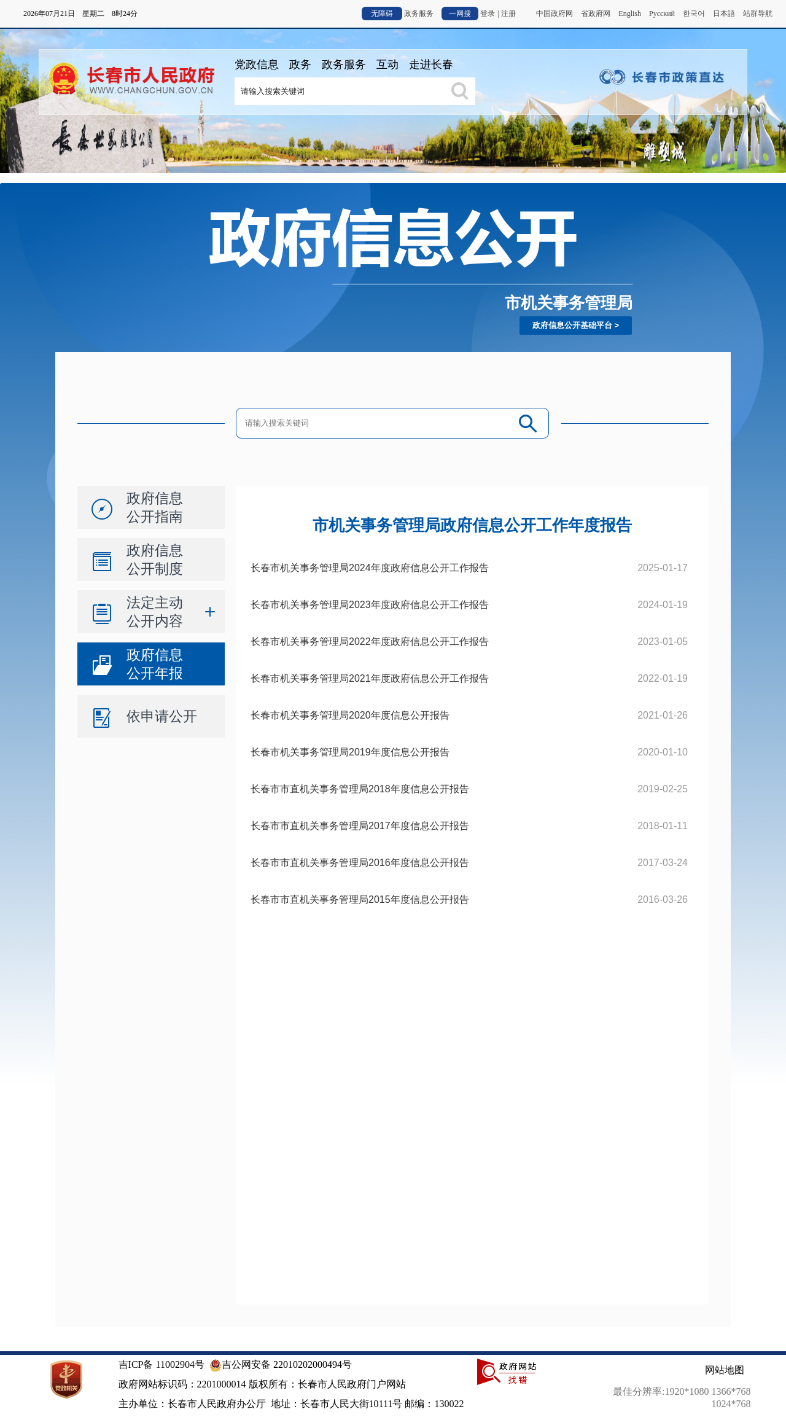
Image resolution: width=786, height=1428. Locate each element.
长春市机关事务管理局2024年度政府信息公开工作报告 (370, 568)
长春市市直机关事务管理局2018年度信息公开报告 (360, 789)
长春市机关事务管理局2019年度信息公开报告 (350, 752)
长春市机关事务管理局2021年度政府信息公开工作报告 (370, 678)
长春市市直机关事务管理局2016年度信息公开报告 (360, 862)
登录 (487, 13)
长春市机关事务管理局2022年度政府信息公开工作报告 (370, 641)
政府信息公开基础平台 (572, 325)
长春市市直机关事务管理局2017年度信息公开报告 (360, 826)
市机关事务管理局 (568, 303)
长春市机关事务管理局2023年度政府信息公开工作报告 (370, 604)
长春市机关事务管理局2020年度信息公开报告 (350, 715)
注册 (508, 13)
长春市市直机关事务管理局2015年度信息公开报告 (360, 899)
